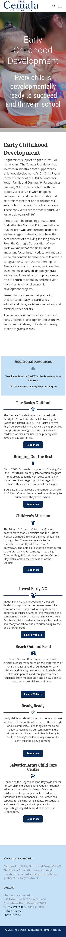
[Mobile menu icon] (60, 6)
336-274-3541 (15, 907)
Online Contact (13, 911)
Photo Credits (12, 914)
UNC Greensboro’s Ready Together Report (33, 386)
